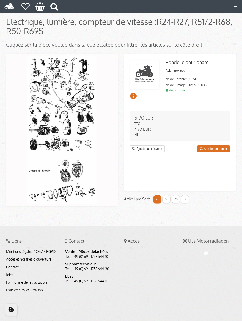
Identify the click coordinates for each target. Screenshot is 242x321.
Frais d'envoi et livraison (24, 290)
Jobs (9, 275)
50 (166, 199)
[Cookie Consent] (11, 310)
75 (176, 199)
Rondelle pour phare (187, 62)
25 (157, 199)
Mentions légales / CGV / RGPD (31, 252)
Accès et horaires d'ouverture (28, 259)
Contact (12, 267)
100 (185, 199)
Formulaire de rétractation (26, 282)
